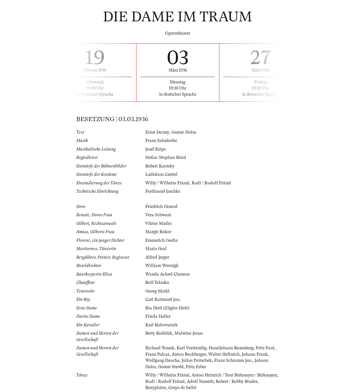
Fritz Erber (196, 366)
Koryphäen (155, 387)
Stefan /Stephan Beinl (165, 157)
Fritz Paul (265, 347)
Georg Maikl (157, 291)
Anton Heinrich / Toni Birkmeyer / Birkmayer (234, 375)
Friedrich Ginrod (161, 206)
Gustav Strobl (171, 366)
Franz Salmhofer (161, 140)
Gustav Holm (183, 132)
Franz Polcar (157, 354)
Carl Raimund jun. (163, 299)
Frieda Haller (158, 316)
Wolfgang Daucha (162, 360)
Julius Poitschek (197, 360)
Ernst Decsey (157, 132)
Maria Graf (155, 248)
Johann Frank (255, 354)
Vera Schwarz (158, 214)
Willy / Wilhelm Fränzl (167, 182)
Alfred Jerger (157, 257)
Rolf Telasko (157, 282)
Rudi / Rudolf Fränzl (211, 182)
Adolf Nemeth (200, 381)
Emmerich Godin (161, 240)
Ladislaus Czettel (161, 174)
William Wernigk (162, 265)
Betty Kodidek (158, 333)
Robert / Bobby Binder (236, 381)
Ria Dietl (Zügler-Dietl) (167, 308)
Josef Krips (155, 149)
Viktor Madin (158, 223)
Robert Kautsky (159, 166)
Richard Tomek (159, 347)
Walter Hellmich (224, 354)
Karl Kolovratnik (161, 324)
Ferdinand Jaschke (162, 191)
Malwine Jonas (188, 333)
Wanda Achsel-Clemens (167, 274)
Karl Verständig (191, 347)
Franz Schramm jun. (233, 360)
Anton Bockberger (189, 354)
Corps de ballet (182, 387)
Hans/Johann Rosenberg (231, 347)
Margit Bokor (158, 231)
